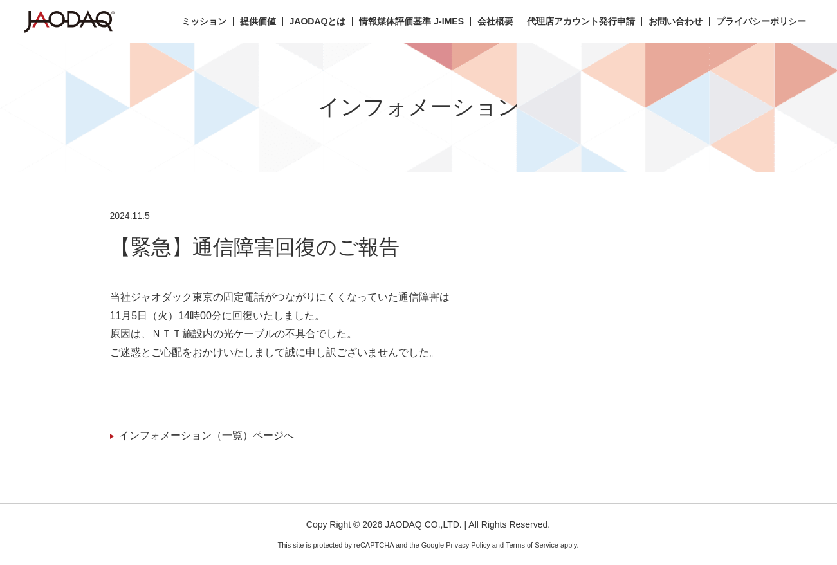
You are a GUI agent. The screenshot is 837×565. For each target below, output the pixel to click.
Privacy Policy (468, 545)
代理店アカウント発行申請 (581, 21)
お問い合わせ (675, 21)
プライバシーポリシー (761, 21)
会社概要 (495, 21)
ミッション (203, 21)
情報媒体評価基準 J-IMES (411, 21)
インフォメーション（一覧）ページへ (206, 435)
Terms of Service (532, 545)
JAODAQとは (318, 21)
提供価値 (258, 21)
